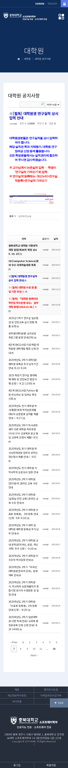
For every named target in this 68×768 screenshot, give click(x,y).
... (47, 648)
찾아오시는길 (51, 689)
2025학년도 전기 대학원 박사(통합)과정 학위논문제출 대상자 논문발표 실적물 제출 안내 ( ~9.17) (23, 412)
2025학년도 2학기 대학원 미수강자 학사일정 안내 (23, 558)
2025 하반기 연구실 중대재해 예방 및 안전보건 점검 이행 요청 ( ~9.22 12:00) (23, 379)
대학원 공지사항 (43, 58)
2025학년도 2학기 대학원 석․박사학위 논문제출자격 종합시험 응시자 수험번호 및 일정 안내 (24, 588)
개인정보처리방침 (16, 695)
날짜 (55, 238)
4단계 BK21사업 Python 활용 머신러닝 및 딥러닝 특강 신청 (23, 394)
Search (42, 103)
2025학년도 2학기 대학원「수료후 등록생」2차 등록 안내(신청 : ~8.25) (23, 606)
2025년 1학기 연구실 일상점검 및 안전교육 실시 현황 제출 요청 (23, 322)
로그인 (16, 765)
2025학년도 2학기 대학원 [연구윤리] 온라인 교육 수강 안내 (23, 483)
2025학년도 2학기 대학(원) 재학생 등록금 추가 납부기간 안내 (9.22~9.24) (23, 364)
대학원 (27, 58)
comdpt (13, 123)
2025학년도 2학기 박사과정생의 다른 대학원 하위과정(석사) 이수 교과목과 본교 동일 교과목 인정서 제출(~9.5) (23, 431)
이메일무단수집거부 (50, 695)
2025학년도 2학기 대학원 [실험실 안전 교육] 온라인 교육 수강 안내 (23, 499)
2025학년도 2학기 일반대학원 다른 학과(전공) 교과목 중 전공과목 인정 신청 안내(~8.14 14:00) (23, 623)
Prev (14, 642)
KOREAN (39, 3)
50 (54, 648)
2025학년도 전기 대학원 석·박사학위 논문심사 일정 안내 (23, 470)
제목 (24, 238)
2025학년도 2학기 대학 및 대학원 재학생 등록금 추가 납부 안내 (24, 529)
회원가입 (51, 765)
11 (41, 648)
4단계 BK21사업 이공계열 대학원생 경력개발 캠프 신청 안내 (24, 349)
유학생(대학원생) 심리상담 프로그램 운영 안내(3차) (22, 335)
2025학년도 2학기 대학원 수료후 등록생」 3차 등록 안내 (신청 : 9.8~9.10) (23, 514)
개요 (17, 689)
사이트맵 (17, 701)
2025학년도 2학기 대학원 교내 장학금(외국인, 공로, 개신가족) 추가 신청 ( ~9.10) (23, 544)
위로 (59, 703)
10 (34, 648)
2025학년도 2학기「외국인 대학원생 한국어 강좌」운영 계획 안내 (23, 571)
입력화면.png (24, 216)
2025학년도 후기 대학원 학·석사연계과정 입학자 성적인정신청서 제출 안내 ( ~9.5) (23, 453)
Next (34, 655)
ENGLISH (52, 3)
